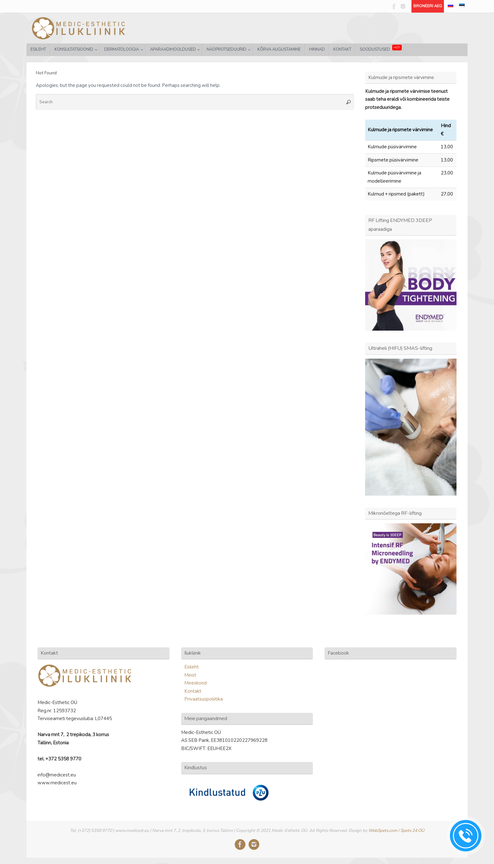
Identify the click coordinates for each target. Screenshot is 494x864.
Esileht (191, 667)
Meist (190, 675)
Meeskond (195, 683)
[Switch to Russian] (450, 6)
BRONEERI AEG (427, 6)
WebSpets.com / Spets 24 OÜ (396, 830)
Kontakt (192, 691)
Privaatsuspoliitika (203, 699)
